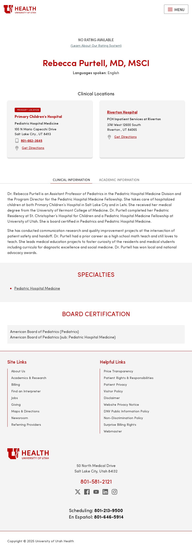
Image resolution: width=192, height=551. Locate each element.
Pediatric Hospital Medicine (37, 288)
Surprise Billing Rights (120, 424)
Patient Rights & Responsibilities (128, 378)
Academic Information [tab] (119, 180)
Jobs (14, 398)
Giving (16, 404)
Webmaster (113, 431)
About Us (18, 371)
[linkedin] (105, 492)
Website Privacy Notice (121, 404)
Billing (15, 384)
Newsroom (19, 418)
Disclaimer (112, 398)
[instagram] (114, 492)
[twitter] (78, 492)
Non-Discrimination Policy (123, 418)
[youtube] (96, 492)
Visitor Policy (113, 391)
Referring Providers (26, 424)
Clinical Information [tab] (71, 180)
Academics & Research (28, 378)
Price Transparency (118, 371)
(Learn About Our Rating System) (96, 45)
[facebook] (87, 492)
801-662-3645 (31, 140)
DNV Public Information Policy (126, 411)
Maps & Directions (25, 411)
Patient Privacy (115, 384)
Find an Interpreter (26, 391)
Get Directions (33, 148)
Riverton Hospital (122, 112)
